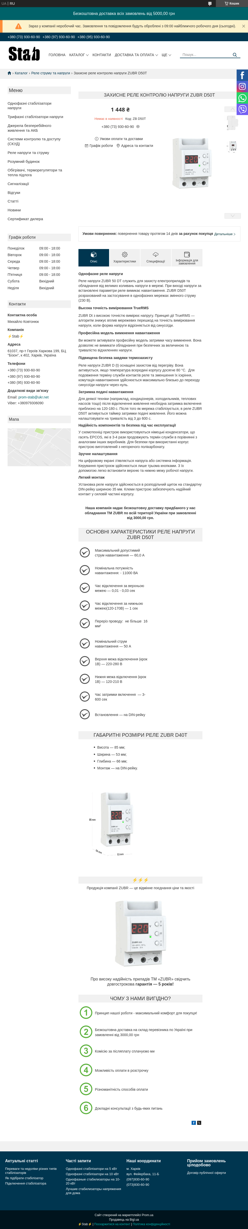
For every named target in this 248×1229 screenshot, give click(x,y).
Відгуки (14, 192)
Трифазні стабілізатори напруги (35, 117)
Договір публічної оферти (206, 1173)
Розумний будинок (24, 161)
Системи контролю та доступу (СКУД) (34, 141)
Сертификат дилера (25, 219)
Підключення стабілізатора (25, 1183)
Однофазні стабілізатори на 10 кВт (92, 1174)
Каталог (77, 55)
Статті (13, 201)
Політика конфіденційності (151, 1224)
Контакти (101, 55)
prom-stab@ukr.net (33, 397)
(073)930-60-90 (138, 1185)
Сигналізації (18, 184)
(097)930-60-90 (138, 1179)
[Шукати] (234, 55)
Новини (14, 210)
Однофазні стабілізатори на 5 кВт (91, 1169)
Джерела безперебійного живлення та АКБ (29, 127)
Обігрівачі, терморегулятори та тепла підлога (35, 172)
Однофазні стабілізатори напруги (29, 105)
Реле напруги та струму (28, 152)
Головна (57, 55)
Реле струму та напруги (50, 73)
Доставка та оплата (134, 55)
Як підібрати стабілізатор (24, 1178)
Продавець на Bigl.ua (124, 1219)
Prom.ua (147, 1215)
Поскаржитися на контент (112, 1224)
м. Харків (133, 1169)
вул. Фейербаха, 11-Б (143, 1174)
